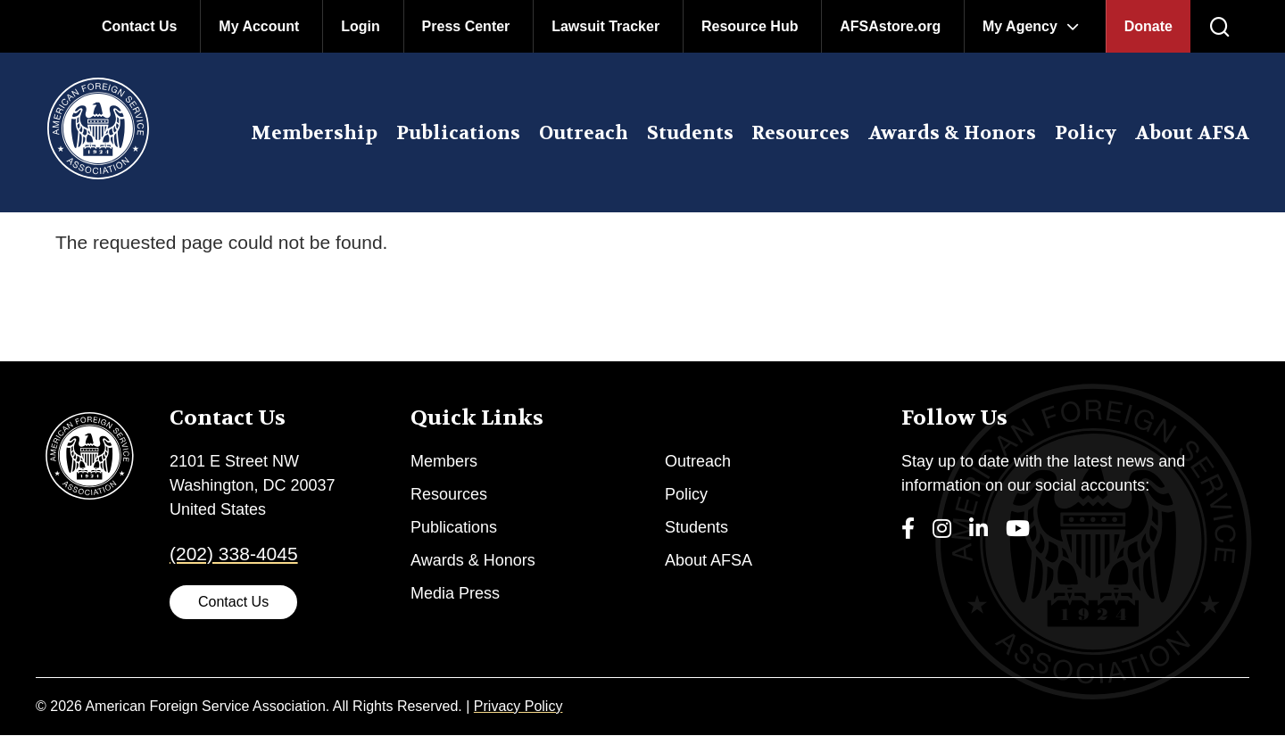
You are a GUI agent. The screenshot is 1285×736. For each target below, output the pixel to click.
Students (690, 133)
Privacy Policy (518, 706)
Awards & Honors (952, 133)
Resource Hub (749, 26)
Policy (1085, 133)
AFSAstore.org (890, 26)
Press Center (466, 26)
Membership (314, 133)
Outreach (583, 133)
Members (443, 461)
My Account (259, 26)
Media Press (455, 593)
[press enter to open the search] (1219, 27)
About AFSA (1192, 133)
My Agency (1019, 26)
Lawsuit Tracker (605, 26)
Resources (800, 133)
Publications (458, 133)
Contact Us (139, 26)
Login (360, 26)
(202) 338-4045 (234, 553)
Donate (1148, 26)
